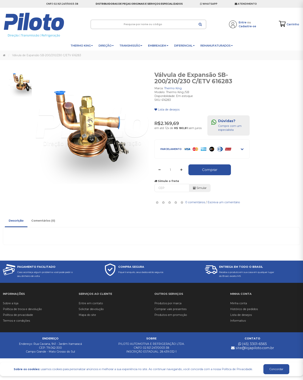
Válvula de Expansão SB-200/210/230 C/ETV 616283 (46, 55)
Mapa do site (87, 315)
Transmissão (130, 45)
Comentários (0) (43, 220)
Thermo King (82, 45)
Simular (200, 188)
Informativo (238, 320)
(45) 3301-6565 (252, 344)
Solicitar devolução (91, 309)
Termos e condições (16, 320)
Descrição (16, 220)
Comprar (209, 170)
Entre (242, 22)
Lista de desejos (167, 109)
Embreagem (158, 45)
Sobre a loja (10, 303)
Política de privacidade (18, 315)
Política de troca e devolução (22, 309)
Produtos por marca (167, 303)
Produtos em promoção (170, 315)
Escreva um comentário (224, 202)
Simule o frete (166, 181)
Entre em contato (91, 303)
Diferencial (184, 45)
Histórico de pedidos (244, 309)
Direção (106, 45)
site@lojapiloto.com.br (252, 348)
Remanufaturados (216, 45)
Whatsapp (208, 3)
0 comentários (195, 202)
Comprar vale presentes (170, 309)
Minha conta (238, 303)
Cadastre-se (247, 26)
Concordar (276, 369)
